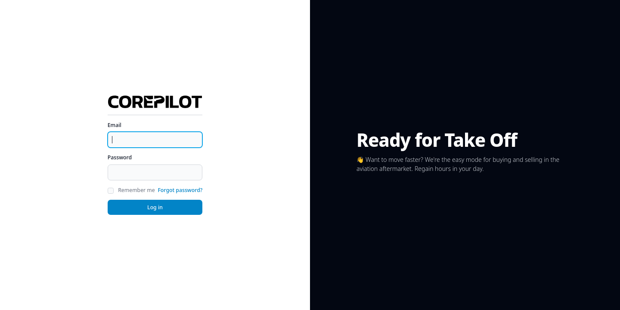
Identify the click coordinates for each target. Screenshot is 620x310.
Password (120, 157)
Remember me (136, 190)
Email (114, 125)
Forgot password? (180, 190)
